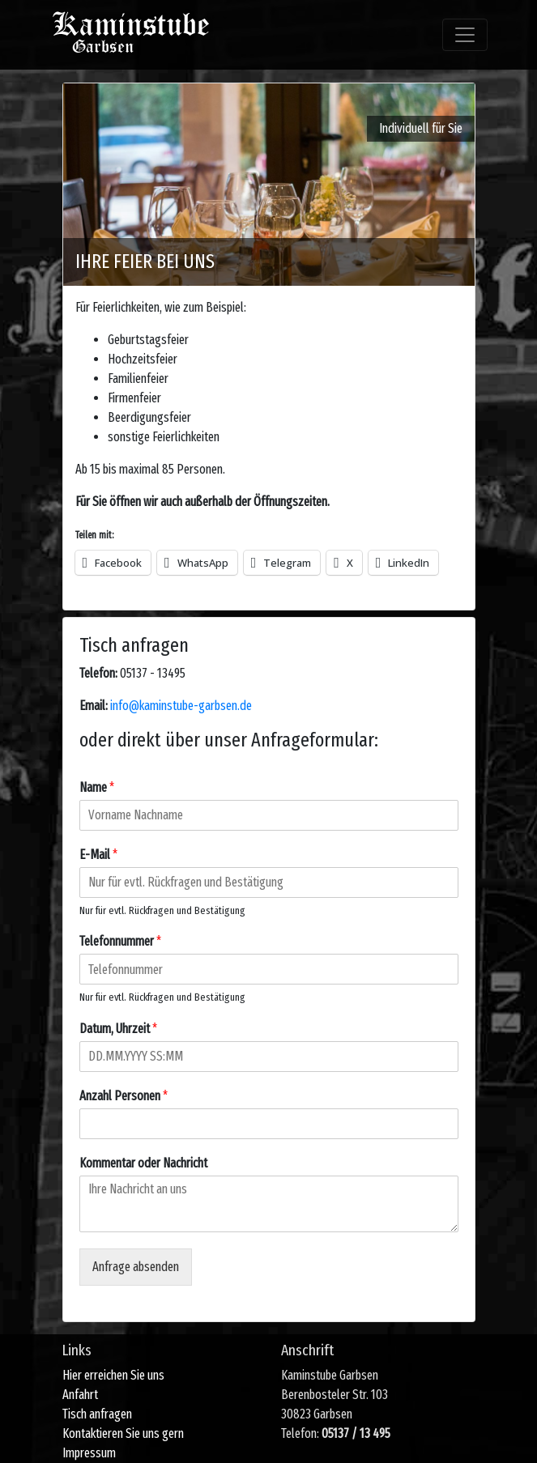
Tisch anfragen (97, 1414)
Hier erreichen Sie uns (113, 1375)
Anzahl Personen (123, 1096)
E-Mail (98, 854)
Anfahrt (80, 1394)
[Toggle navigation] (465, 35)
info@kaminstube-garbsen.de (181, 705)
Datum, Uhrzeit (118, 1028)
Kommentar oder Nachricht (143, 1163)
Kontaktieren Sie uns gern (123, 1433)
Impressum (89, 1453)
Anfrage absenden (135, 1266)
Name (96, 787)
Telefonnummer (120, 941)
